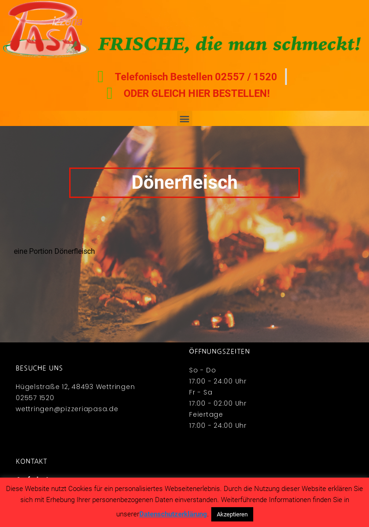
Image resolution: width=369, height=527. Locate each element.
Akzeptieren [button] (232, 514)
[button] (184, 118)
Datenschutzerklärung (173, 514)
